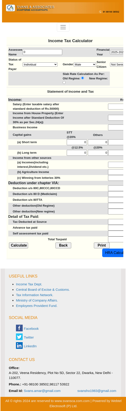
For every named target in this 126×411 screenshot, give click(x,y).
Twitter (29, 337)
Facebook (31, 328)
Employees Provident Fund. (36, 306)
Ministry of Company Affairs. (37, 300)
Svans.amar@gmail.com (42, 391)
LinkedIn (30, 346)
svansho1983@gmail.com (96, 391)
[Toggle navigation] (63, 27)
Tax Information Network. (34, 295)
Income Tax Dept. (29, 284)
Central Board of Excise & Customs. (43, 289)
